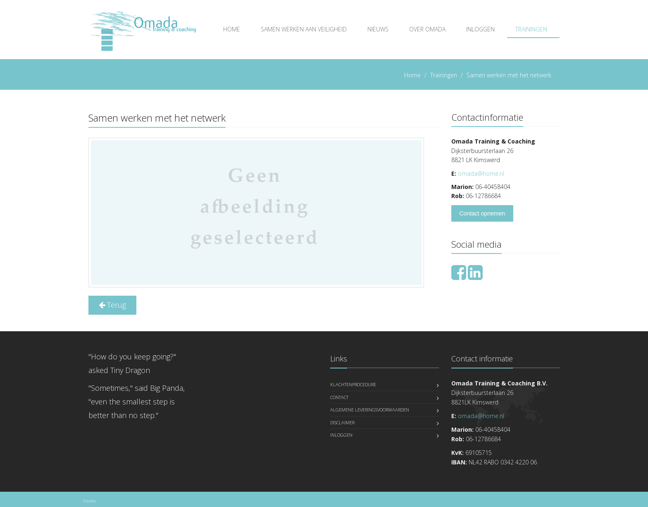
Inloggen (480, 29)
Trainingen (531, 29)
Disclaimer (342, 422)
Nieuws (377, 29)
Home (231, 29)
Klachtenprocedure (353, 384)
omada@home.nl (481, 173)
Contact (339, 397)
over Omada (427, 29)
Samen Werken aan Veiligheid (304, 29)
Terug (112, 305)
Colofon (89, 501)
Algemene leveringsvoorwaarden (369, 410)
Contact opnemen (482, 213)
